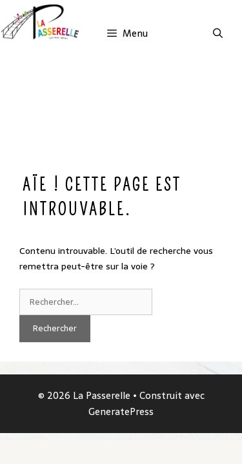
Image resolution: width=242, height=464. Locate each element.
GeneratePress (121, 411)
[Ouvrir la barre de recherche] (218, 33)
